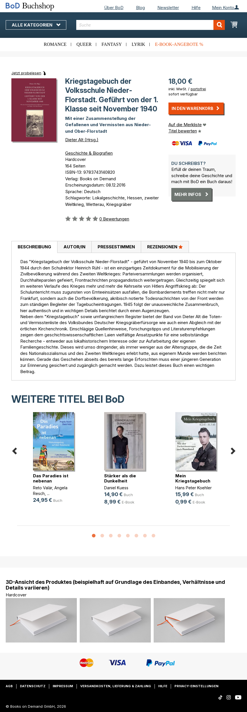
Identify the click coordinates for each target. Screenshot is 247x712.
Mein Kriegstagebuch (192, 478)
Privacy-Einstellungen (196, 686)
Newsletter (168, 7)
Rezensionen (165, 247)
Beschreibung (34, 246)
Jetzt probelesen (26, 73)
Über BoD (114, 7)
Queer (84, 44)
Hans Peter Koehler (193, 487)
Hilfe (196, 7)
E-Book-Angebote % (179, 44)
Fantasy (112, 44)
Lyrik (138, 44)
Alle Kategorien (36, 25)
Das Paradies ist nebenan (50, 478)
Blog (140, 7)
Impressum (63, 686)
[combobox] (150, 25)
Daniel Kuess (116, 487)
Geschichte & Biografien (89, 153)
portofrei (198, 89)
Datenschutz (33, 686)
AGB (9, 686)
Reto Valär (42, 487)
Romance (55, 44)
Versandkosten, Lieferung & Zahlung (115, 686)
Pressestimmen (116, 246)
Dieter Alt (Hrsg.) (81, 139)
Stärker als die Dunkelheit (120, 478)
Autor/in (74, 246)
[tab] (34, 247)
